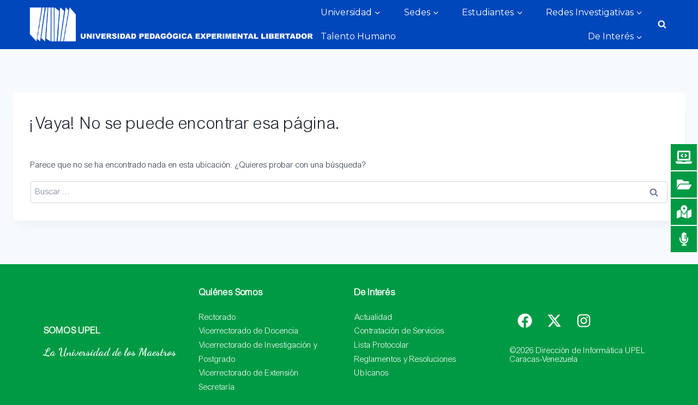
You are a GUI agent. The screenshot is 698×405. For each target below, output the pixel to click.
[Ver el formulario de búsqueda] (662, 24)
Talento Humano (358, 36)
